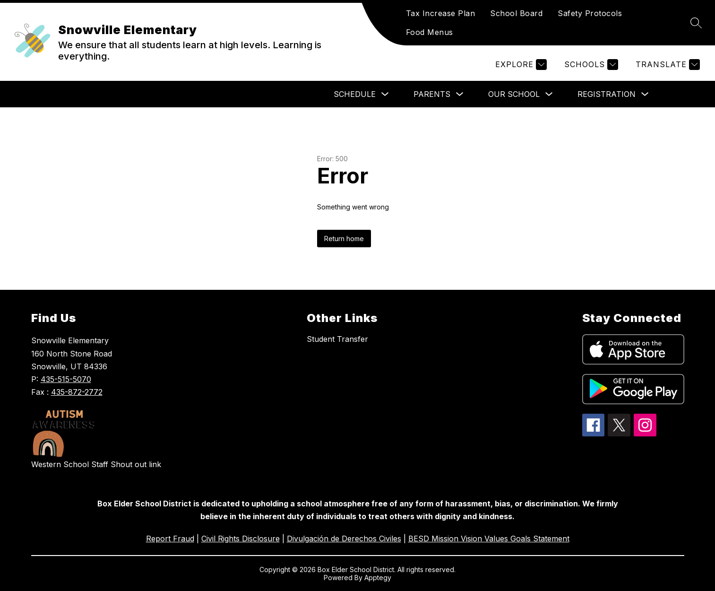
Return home (344, 239)
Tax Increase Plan (440, 13)
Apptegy (377, 578)
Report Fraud (170, 538)
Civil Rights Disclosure (240, 538)
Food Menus (429, 32)
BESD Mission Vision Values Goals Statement (488, 538)
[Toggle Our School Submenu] (549, 94)
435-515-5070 (66, 379)
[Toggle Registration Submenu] (645, 94)
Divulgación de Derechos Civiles (344, 538)
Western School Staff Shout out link (96, 464)
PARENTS (431, 94)
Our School (514, 94)
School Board (516, 13)
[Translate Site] (666, 64)
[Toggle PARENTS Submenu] (459, 94)
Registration (606, 94)
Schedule (355, 94)
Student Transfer (337, 339)
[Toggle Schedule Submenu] (385, 94)
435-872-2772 (77, 392)
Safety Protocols (590, 13)
